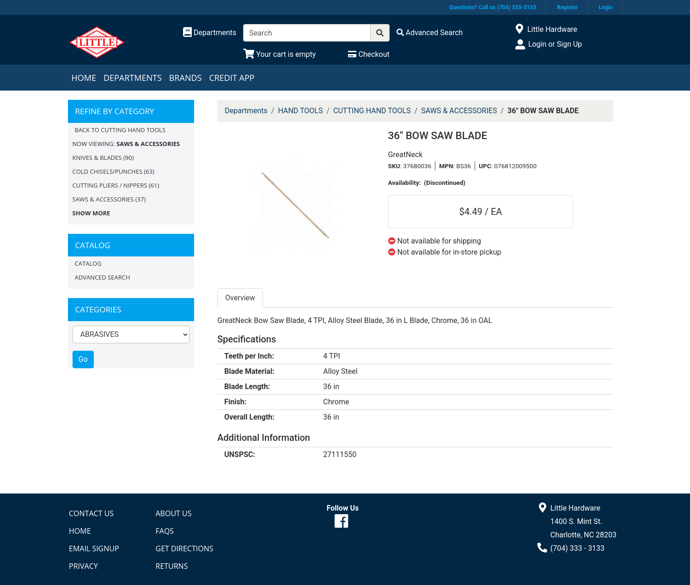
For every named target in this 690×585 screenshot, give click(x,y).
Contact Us (91, 513)
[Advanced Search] (430, 32)
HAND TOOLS (300, 110)
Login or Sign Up (555, 44)
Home (84, 77)
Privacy (83, 566)
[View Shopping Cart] (279, 54)
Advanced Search (102, 277)
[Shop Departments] (210, 32)
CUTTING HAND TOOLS (372, 110)
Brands (185, 77)
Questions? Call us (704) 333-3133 (492, 7)
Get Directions (185, 548)
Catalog (88, 263)
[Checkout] (368, 54)
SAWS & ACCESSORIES (103, 199)
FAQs (165, 531)
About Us (174, 513)
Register (567, 7)
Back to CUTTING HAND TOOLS (120, 130)
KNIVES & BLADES (97, 157)
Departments (133, 77)
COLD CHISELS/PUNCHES (108, 171)
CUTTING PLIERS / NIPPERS (110, 185)
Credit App (231, 77)
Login (605, 7)
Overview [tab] (240, 297)
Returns (172, 566)
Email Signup (94, 548)
